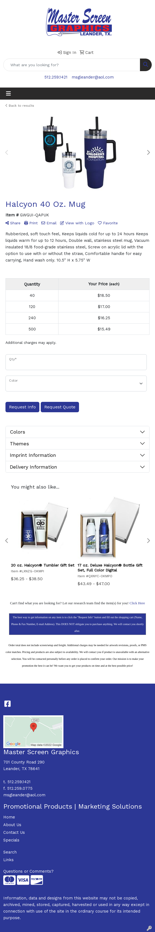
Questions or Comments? (28, 871)
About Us (12, 824)
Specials (11, 840)
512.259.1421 (56, 77)
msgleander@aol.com (93, 77)
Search (10, 852)
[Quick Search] (71, 65)
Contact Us (14, 832)
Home (9, 817)
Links (8, 859)
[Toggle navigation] (8, 93)
